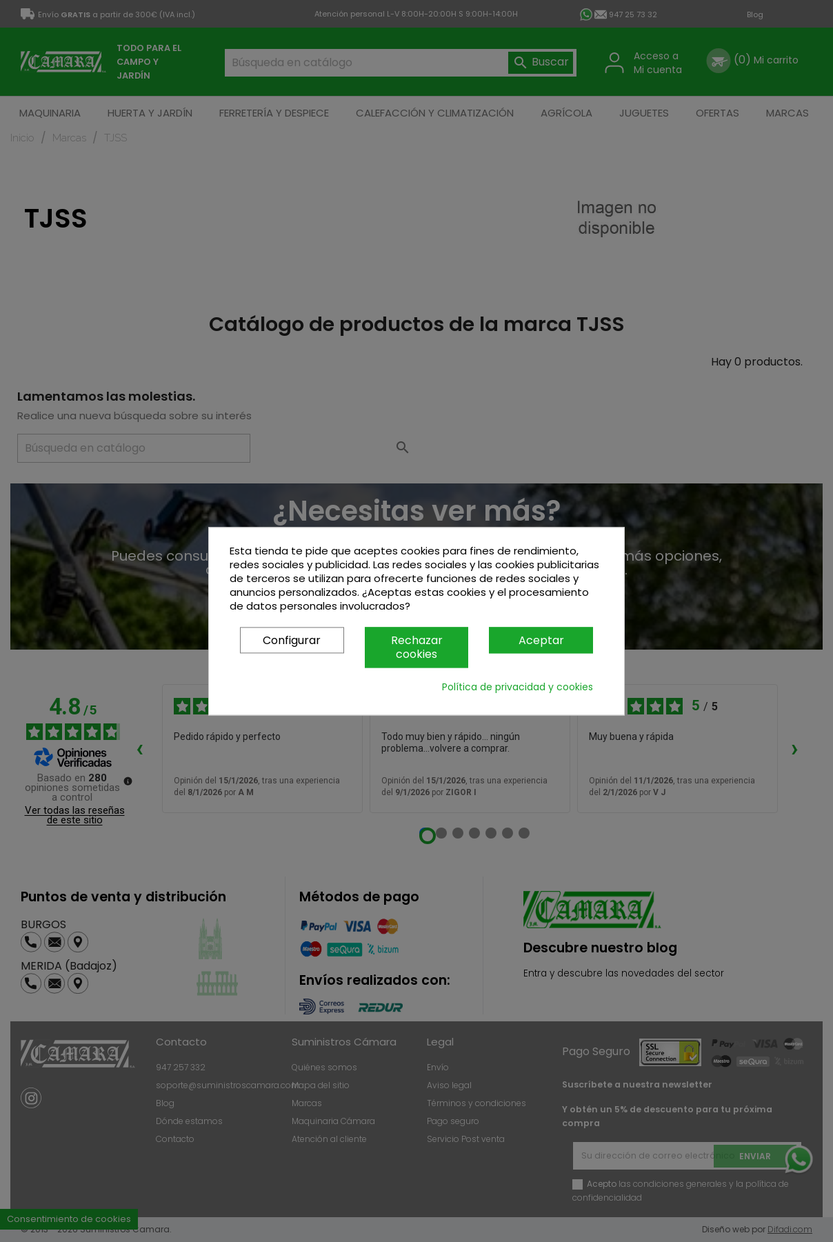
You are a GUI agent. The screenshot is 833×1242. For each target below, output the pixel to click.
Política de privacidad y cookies (517, 687)
